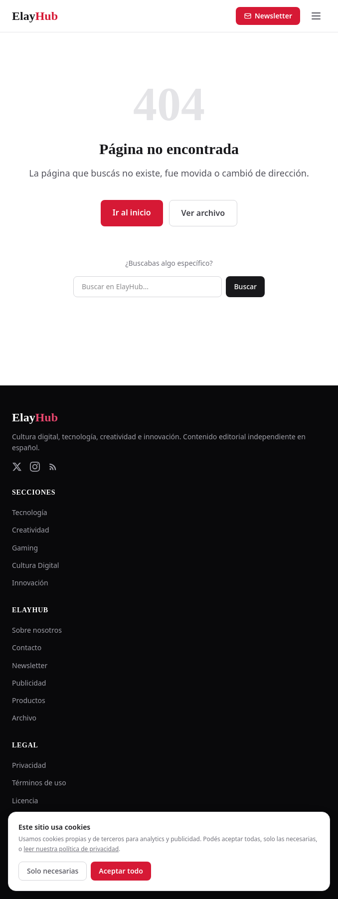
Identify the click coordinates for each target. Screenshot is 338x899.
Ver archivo (203, 212)
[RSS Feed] (53, 467)
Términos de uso (39, 782)
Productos (28, 700)
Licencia (25, 800)
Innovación (30, 582)
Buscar (245, 286)
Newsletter (268, 15)
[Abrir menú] (316, 16)
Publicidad (29, 683)
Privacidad (29, 765)
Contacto (26, 647)
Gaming (25, 547)
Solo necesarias (52, 871)
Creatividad (30, 530)
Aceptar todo (121, 871)
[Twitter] (17, 467)
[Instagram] (35, 467)
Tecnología (29, 512)
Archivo (24, 717)
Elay (35, 417)
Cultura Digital (35, 565)
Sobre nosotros (37, 630)
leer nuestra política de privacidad (71, 849)
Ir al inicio (132, 212)
